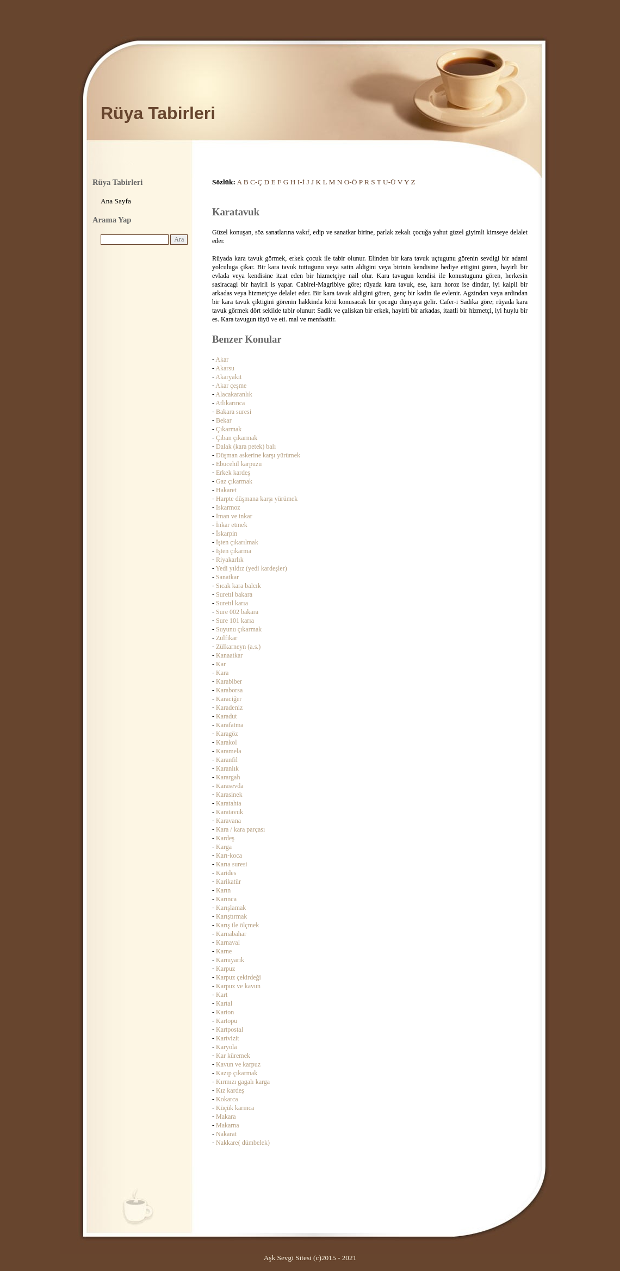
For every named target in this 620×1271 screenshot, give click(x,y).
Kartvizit (227, 1038)
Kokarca (227, 1099)
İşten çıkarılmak (237, 542)
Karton (225, 1012)
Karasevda (230, 786)
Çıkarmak (228, 429)
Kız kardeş (230, 1090)
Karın (223, 890)
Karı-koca (229, 855)
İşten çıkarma (233, 551)
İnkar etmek (231, 525)
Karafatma (230, 725)
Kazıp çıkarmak (236, 1073)
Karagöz (227, 733)
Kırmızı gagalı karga (243, 1082)
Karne (224, 951)
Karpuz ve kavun (238, 986)
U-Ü (389, 182)
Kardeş (225, 838)
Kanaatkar (229, 655)
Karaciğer (228, 699)
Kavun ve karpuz (238, 1064)
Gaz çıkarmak (234, 481)
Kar (221, 664)
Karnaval (228, 942)
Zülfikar (226, 638)
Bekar (224, 420)
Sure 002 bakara (237, 612)
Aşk (269, 1258)
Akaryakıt (228, 377)
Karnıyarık (230, 960)
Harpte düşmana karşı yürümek (256, 499)
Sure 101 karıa (235, 620)
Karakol (226, 742)
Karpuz (225, 968)
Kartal (224, 1003)
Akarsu (224, 368)
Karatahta (228, 803)
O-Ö (350, 182)
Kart (221, 995)
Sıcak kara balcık (238, 586)
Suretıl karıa (232, 603)
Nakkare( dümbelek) (243, 1142)
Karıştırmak (231, 916)
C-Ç (256, 182)
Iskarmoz (228, 507)
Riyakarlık (230, 559)
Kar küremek (233, 1055)
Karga (224, 847)
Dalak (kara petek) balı (246, 446)
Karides (226, 873)
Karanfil (227, 760)
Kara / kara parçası (240, 829)
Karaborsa (229, 690)
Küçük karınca (235, 1108)
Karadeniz (229, 707)
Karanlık (227, 768)
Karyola (226, 1047)
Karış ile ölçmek (237, 925)
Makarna (227, 1125)
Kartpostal (229, 1029)
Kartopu (226, 1021)
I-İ (301, 182)
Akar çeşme (230, 385)
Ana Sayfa (116, 201)
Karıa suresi (231, 864)
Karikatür (228, 881)
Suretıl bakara (234, 594)
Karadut (226, 716)
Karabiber (229, 681)
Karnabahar (231, 934)
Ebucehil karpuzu (239, 464)
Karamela (228, 751)
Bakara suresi (233, 412)
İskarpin (226, 533)
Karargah (228, 777)
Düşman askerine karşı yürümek (258, 455)
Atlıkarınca (230, 403)
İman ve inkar (234, 516)
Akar (221, 359)
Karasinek (229, 794)
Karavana (228, 820)
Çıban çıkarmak (236, 438)
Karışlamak (231, 908)
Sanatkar (227, 577)
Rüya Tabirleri (158, 113)
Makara (226, 1116)
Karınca (226, 899)
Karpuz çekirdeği (238, 977)
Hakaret (226, 490)
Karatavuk (229, 812)
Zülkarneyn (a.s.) (238, 646)
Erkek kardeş (233, 472)
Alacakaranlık (233, 394)
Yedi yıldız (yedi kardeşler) (251, 568)
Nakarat (226, 1134)
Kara (222, 673)
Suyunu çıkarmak (239, 629)
